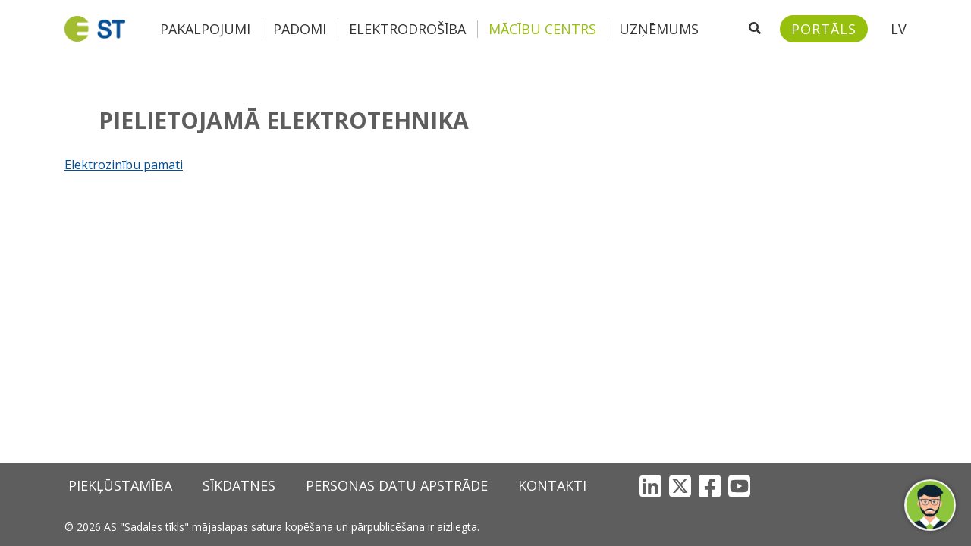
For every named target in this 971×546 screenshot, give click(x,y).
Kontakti (552, 485)
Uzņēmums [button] (659, 29)
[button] (930, 505)
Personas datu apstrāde (397, 485)
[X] (680, 486)
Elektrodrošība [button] (407, 29)
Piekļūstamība (120, 485)
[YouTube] (739, 486)
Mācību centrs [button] (542, 29)
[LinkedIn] (650, 486)
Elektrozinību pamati (123, 164)
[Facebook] (710, 486)
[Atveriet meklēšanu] (755, 29)
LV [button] (899, 29)
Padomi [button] (299, 29)
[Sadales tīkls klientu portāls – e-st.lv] (824, 28)
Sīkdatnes (239, 485)
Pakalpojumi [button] (205, 29)
